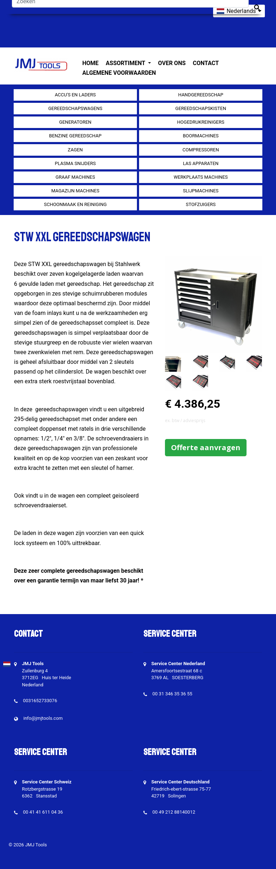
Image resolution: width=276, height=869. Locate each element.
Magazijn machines (75, 190)
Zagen (75, 149)
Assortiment (126, 63)
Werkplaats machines (201, 177)
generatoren (75, 122)
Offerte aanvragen (205, 447)
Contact (206, 63)
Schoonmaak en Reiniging (75, 204)
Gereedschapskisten (200, 108)
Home (90, 63)
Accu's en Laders (75, 94)
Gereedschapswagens (75, 108)
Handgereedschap (201, 94)
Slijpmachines (200, 190)
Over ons (172, 63)
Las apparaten (200, 163)
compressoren (201, 149)
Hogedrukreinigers (200, 122)
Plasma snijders (75, 163)
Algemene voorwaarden (119, 72)
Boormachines (201, 135)
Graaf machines (75, 177)
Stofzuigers (201, 204)
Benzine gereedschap (75, 135)
